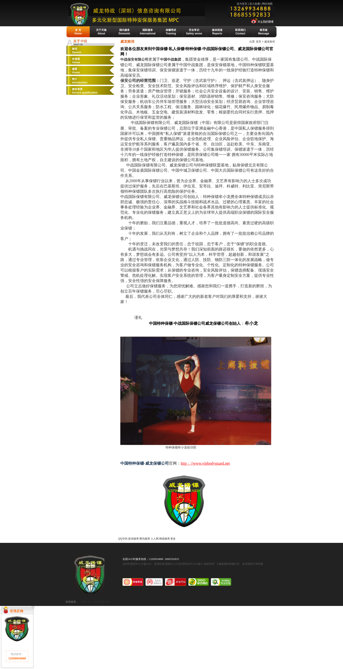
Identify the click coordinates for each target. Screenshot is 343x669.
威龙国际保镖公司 (88, 574)
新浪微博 (133, 538)
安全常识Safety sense (194, 31)
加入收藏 (254, 3)
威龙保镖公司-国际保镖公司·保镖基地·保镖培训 (146, 13)
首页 (258, 41)
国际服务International (148, 31)
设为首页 (242, 3)
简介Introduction (79, 81)
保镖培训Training (171, 31)
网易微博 (164, 538)
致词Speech (76, 50)
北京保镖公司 (101, 601)
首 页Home (78, 31)
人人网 (155, 538)
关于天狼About (101, 31)
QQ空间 (123, 538)
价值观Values (76, 60)
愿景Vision (76, 70)
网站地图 (267, 3)
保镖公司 (86, 601)
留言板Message (263, 31)
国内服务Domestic (124, 31)
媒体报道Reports (217, 31)
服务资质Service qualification (85, 91)
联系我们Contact (240, 31)
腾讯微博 (144, 538)
